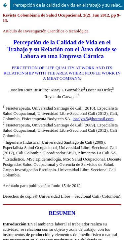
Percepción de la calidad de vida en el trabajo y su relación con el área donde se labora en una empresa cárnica (68, 5)
